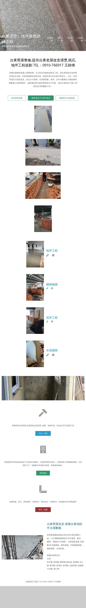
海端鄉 (76, 562)
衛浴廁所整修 (17, 98)
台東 (49, 558)
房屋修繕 (50, 39)
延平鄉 (50, 562)
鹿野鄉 (63, 562)
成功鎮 (59, 565)
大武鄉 (50, 568)
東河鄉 (52, 565)
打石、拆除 (43, 433)
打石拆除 (70, 39)
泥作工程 (60, 39)
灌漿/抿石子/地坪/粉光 (40, 98)
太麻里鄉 (73, 565)
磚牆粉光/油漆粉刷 (67, 98)
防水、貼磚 (43, 509)
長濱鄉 (65, 565)
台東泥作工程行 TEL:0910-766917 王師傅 (43, 581)
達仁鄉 (56, 568)
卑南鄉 (56, 562)
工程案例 (80, 39)
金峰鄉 (80, 565)
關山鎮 (69, 562)
